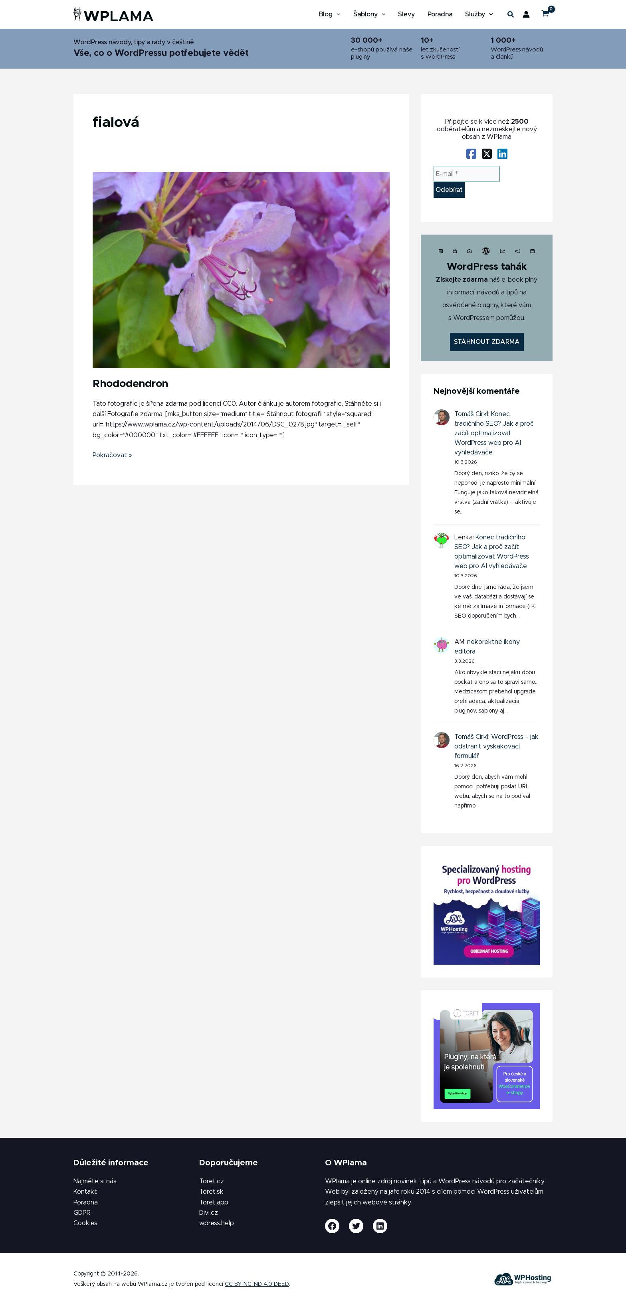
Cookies (85, 1223)
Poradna (85, 1202)
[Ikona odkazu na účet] (526, 14)
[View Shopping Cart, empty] (545, 15)
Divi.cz (208, 1213)
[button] (511, 16)
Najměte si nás (95, 1181)
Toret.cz (211, 1181)
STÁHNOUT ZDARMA (487, 342)
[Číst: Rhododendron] (241, 270)
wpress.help (216, 1223)
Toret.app (213, 1202)
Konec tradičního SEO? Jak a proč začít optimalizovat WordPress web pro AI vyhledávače (494, 433)
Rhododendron (130, 384)
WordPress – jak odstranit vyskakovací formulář (496, 746)
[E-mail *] (467, 174)
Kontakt (85, 1192)
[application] (337, 14)
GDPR (82, 1213)
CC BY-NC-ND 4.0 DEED (257, 1284)
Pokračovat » (112, 454)
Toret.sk (211, 1192)
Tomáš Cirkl (471, 414)
